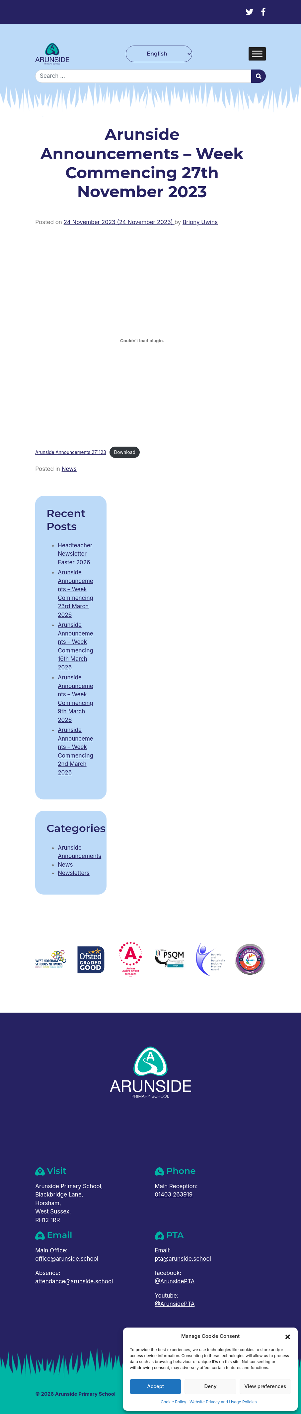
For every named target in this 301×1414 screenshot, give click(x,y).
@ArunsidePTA (174, 1281)
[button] (287, 1336)
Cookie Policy (173, 1401)
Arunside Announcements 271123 (70, 452)
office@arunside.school (66, 1258)
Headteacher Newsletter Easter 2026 (75, 554)
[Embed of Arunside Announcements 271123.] (142, 340)
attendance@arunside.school (74, 1281)
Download (124, 452)
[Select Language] (159, 54)
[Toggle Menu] (257, 54)
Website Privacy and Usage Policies (223, 1401)
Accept (155, 1386)
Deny (210, 1386)
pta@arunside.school (183, 1258)
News (69, 469)
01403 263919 (173, 1194)
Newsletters (74, 873)
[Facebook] (263, 12)
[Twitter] (250, 12)
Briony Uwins (200, 222)
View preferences (265, 1386)
